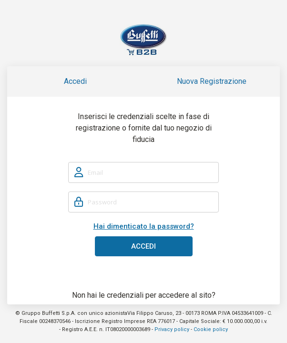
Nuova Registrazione (211, 81)
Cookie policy (211, 329)
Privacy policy (171, 329)
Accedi (75, 81)
